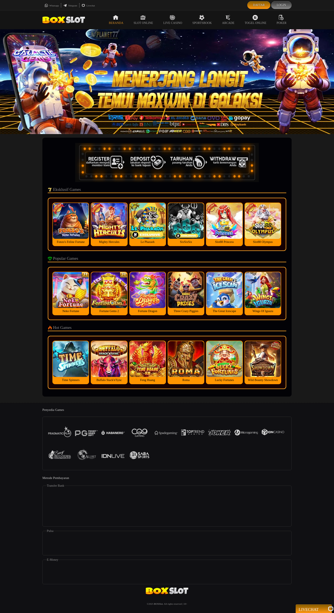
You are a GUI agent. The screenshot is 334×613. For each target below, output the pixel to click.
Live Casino (172, 20)
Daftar (259, 5)
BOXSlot (158, 604)
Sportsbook (202, 20)
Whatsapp (52, 5)
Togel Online (255, 20)
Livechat (88, 5)
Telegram (70, 5)
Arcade (228, 20)
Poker (281, 20)
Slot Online (143, 20)
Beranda (116, 20)
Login (281, 5)
